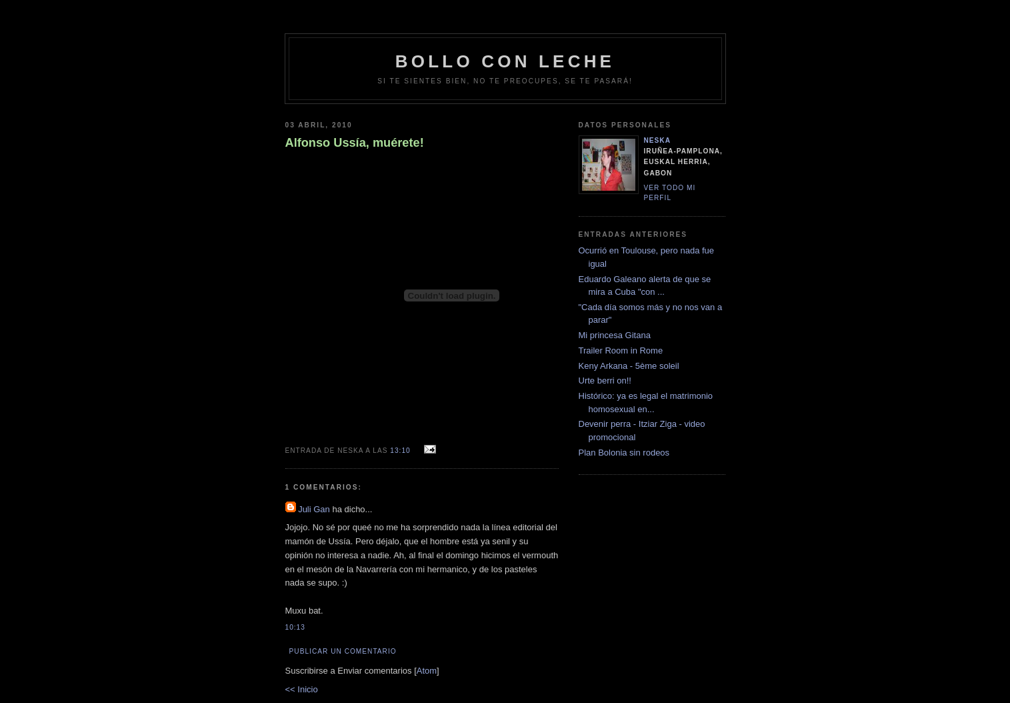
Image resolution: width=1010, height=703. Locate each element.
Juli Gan (314, 509)
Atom (427, 671)
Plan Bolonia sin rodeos (624, 453)
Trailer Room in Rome (621, 350)
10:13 (295, 627)
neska (657, 140)
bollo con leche (505, 61)
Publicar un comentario (343, 651)
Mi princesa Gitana (615, 335)
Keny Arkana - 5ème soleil (629, 366)
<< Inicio (301, 689)
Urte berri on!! (605, 381)
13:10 (401, 450)
